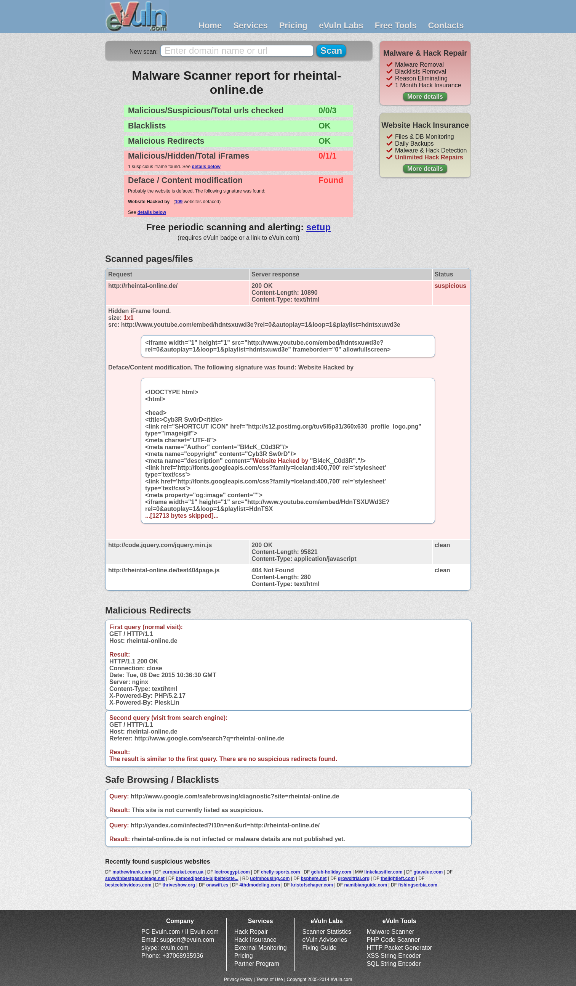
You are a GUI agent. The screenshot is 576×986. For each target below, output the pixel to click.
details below (206, 166)
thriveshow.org (179, 885)
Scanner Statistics (326, 931)
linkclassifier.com (383, 872)
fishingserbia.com (417, 885)
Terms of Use (269, 979)
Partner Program (256, 963)
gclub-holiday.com (331, 872)
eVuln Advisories (324, 939)
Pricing (293, 25)
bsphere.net (314, 878)
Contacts (446, 25)
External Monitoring (260, 947)
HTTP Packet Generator (399, 947)
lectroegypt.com (232, 872)
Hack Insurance (255, 939)
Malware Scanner (390, 931)
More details (425, 96)
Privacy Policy (238, 979)
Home (210, 25)
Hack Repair (251, 931)
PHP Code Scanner (393, 939)
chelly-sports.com (280, 872)
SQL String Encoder (394, 963)
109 (178, 201)
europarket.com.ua (183, 872)
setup (318, 227)
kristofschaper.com (312, 885)
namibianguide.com (365, 885)
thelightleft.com (397, 878)
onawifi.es (217, 885)
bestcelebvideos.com (128, 885)
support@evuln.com (187, 939)
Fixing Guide (319, 947)
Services (250, 25)
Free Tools (396, 25)
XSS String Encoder (394, 955)
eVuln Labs (341, 25)
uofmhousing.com (270, 878)
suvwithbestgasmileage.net (135, 878)
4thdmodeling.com (259, 885)
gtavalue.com (428, 872)
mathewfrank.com (131, 872)
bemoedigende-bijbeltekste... (207, 878)
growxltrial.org (354, 878)
